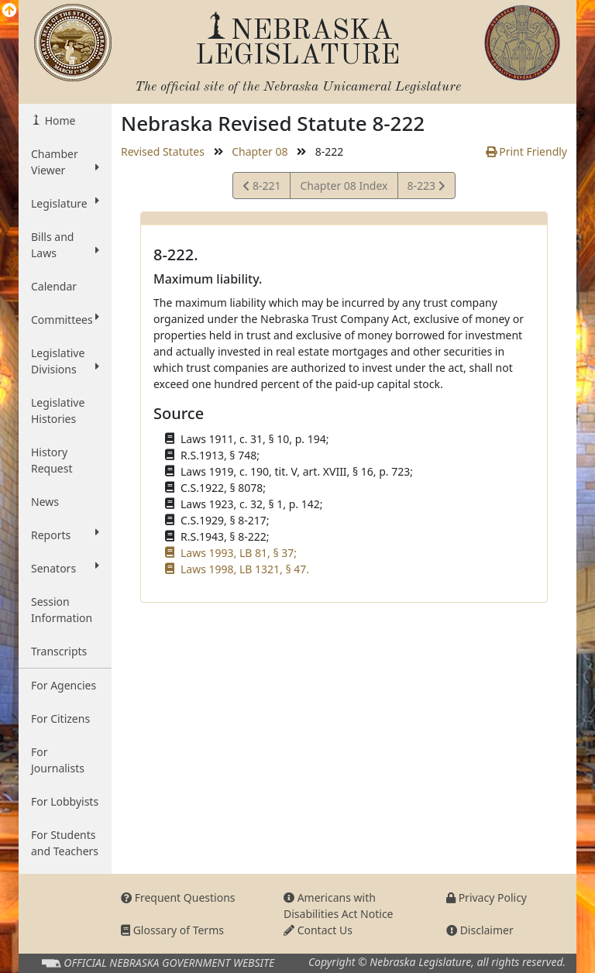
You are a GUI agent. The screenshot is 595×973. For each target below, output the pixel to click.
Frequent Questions (178, 897)
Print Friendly (526, 151)
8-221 (263, 188)
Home (58, 120)
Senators (65, 568)
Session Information (61, 609)
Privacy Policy (486, 897)
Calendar (54, 286)
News (45, 501)
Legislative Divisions (65, 361)
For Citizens (60, 718)
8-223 (426, 188)
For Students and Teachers (64, 842)
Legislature (65, 203)
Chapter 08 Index (343, 185)
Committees (65, 319)
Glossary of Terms (172, 930)
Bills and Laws (65, 244)
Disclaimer (480, 930)
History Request (52, 460)
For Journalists (57, 759)
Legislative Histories (57, 410)
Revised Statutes (163, 151)
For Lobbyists (64, 801)
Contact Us (318, 930)
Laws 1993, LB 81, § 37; (239, 552)
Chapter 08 (259, 151)
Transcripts (59, 651)
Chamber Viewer (65, 161)
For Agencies (63, 685)
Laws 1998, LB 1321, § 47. (245, 569)
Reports (65, 534)
